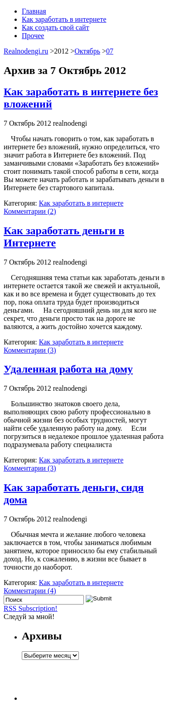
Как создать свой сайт (55, 27)
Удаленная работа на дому (68, 369)
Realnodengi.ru (26, 51)
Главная (34, 11)
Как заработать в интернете (64, 19)
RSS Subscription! (31, 608)
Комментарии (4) (30, 591)
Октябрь (87, 51)
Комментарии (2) (30, 211)
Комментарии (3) (30, 350)
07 (109, 51)
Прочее (33, 35)
